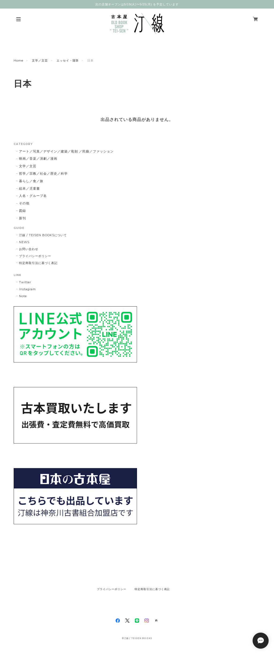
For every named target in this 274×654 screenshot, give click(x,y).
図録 (22, 211)
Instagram (27, 289)
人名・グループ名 (33, 196)
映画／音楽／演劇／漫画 (38, 158)
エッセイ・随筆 (67, 60)
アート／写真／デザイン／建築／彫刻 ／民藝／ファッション (66, 151)
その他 (24, 203)
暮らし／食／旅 (31, 181)
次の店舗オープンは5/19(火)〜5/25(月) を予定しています (137, 4)
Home (18, 60)
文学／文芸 (40, 60)
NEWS (24, 242)
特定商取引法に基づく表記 (38, 263)
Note (23, 296)
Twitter (25, 282)
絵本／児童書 (29, 188)
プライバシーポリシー (35, 256)
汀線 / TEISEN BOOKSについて (43, 235)
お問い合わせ (28, 249)
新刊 (22, 218)
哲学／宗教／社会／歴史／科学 (43, 173)
